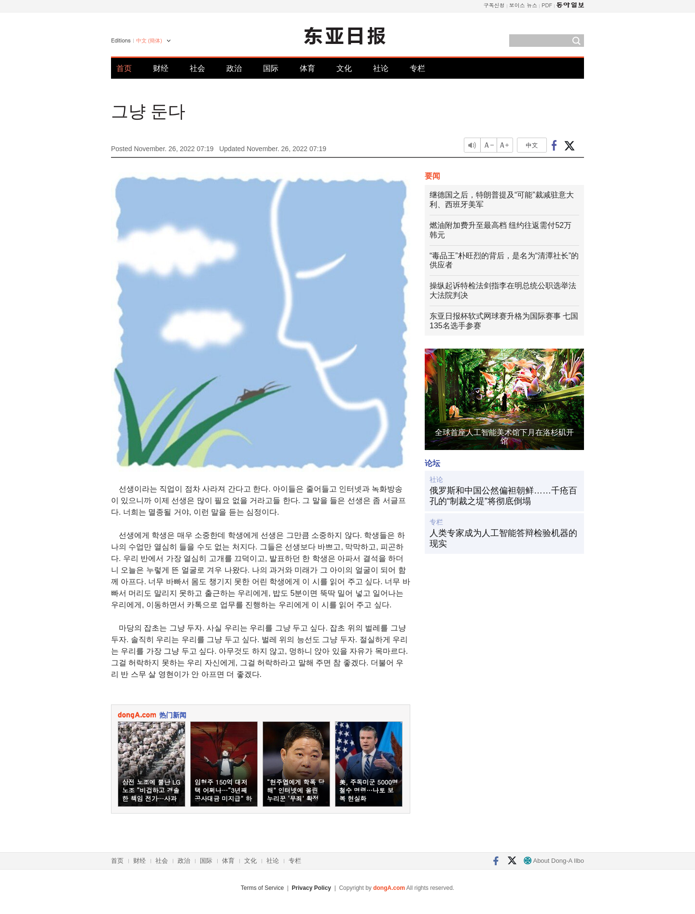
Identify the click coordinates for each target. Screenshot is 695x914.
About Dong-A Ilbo (554, 860)
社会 (197, 68)
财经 (160, 68)
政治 (234, 68)
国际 (270, 68)
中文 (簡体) (149, 40)
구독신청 (494, 5)
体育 (307, 68)
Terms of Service (262, 888)
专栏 (417, 68)
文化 (344, 68)
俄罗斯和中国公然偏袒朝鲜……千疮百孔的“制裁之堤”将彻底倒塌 (503, 496)
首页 (124, 68)
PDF (547, 5)
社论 (381, 68)
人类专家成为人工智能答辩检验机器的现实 (503, 538)
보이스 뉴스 (523, 5)
